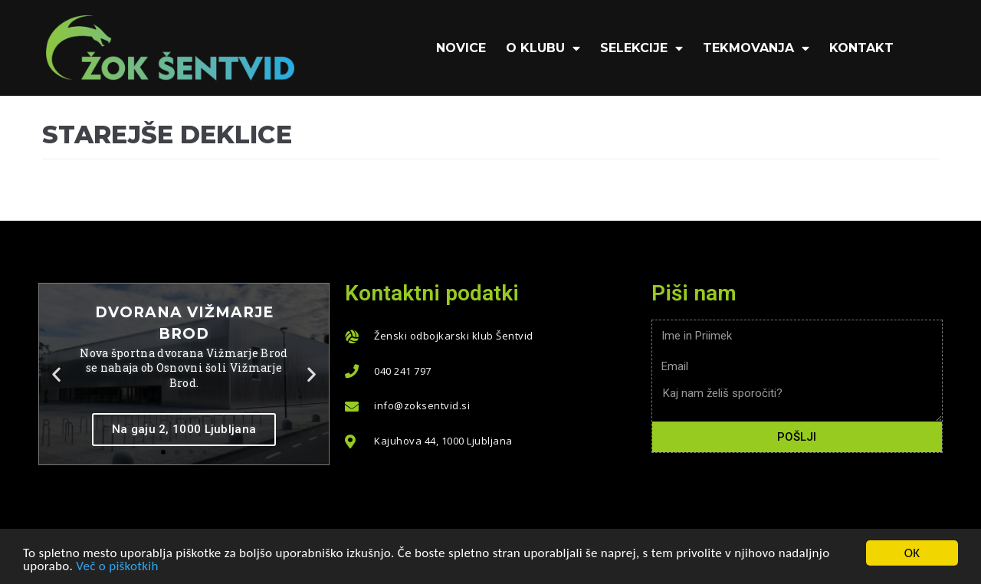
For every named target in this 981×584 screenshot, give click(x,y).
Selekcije (641, 48)
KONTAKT (861, 48)
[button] (163, 452)
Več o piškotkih (117, 566)
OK (912, 553)
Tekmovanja (756, 48)
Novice (461, 48)
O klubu (543, 48)
